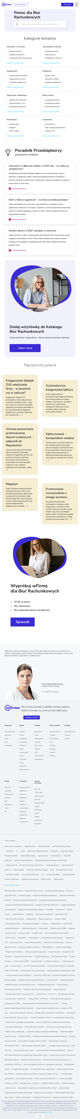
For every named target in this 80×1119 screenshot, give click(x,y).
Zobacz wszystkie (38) (50, 87)
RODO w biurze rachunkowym (15, 1032)
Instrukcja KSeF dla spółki (20, 1069)
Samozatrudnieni (10, 732)
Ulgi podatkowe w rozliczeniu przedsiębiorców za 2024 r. (41, 1003)
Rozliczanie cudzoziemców (44, 914)
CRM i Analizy (14, 131)
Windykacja (29, 914)
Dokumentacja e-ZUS (17, 103)
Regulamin (38, 824)
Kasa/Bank (50, 910)
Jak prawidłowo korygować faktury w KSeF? (33, 1041)
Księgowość (12, 71)
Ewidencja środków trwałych (14, 891)
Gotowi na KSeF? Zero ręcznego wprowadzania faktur (53, 1022)
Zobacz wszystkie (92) (50, 111)
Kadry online (47, 95)
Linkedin (67, 739)
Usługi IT (22, 732)
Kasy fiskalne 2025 (60, 989)
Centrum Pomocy (55, 732)
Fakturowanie (14, 124)
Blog (51, 742)
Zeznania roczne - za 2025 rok (29, 1083)
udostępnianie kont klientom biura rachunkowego (51, 860)
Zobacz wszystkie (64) (15, 87)
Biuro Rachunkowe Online (8, 804)
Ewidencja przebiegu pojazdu (55, 891)
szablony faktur (59, 879)
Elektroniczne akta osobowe (15, 919)
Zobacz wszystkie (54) (50, 63)
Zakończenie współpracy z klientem (21, 1013)
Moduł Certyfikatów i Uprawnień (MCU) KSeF (51, 1050)
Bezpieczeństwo (15, 51)
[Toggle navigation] (76, 4)
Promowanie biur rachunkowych (20, 58)
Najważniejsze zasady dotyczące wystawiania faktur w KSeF (37, 1088)
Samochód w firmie (52, 79)
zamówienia (9, 851)
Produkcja (23, 745)
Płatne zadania (10, 938)
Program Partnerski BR (21, 961)
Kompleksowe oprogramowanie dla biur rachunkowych (50, 1036)
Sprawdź (22, 622)
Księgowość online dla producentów (47, 905)
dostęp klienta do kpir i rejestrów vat (32, 865)
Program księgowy (25, 895)
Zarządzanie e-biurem (51, 46)
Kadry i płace (38, 745)
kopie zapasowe (30, 846)
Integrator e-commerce (52, 961)
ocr (17, 851)
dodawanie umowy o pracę (30, 879)
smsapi (22, 851)
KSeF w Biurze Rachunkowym (34, 1027)
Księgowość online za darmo (34, 891)
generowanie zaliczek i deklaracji (38, 851)
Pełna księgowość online (59, 957)
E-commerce (23, 742)
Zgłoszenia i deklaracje (17, 95)
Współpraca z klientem (53, 58)
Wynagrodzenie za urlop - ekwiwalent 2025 (20, 994)
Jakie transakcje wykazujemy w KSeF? (34, 1046)
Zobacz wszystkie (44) (15, 63)
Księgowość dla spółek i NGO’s (63, 1097)
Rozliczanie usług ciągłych (31, 924)
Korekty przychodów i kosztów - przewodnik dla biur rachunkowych (52, 1018)
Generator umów (24, 933)
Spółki (6, 739)
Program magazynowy (42, 957)
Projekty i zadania (60, 919)
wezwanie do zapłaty (12, 875)
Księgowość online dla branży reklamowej (31, 910)
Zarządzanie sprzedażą (13, 924)
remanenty (54, 851)
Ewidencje (46, 71)
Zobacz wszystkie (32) (50, 136)
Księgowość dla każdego (63, 947)
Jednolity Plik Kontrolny (18, 100)
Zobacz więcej (25, 348)
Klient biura (12, 119)
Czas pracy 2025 (52, 980)
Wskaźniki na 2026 (24, 1036)
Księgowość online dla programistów (45, 895)
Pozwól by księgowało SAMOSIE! (34, 966)
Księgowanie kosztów (17, 79)
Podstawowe (50, 124)
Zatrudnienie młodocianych (14, 1027)
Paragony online (16, 966)
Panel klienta (22, 938)
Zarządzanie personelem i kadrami (52, 938)
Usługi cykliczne (56, 924)
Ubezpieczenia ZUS (61, 914)
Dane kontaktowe (70, 732)
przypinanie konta (11, 865)
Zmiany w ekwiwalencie (23, 1097)
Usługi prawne (24, 770)
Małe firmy (8, 735)
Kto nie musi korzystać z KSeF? (24, 1050)
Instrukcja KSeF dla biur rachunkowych (43, 1069)
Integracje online (25, 787)
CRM (36, 752)
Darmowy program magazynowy (35, 952)
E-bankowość (60, 910)
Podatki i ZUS (50, 131)
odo (42, 875)
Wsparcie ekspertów (16, 55)
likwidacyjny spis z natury (64, 870)
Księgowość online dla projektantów (25, 900)
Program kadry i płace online (23, 957)
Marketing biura (34, 938)
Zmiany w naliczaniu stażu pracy (31, 1060)
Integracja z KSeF (36, 961)
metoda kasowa (43, 856)
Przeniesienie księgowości (46, 985)
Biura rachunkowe (20, 4)
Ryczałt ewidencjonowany (33, 942)
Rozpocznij (67, 4)
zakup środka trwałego (27, 856)
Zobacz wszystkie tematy (12, 885)
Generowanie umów (52, 106)
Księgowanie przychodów (18, 75)
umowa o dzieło (46, 879)
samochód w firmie (44, 846)
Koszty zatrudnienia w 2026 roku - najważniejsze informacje (43, 1064)
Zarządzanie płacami (52, 100)
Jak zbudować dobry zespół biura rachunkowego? (42, 1032)
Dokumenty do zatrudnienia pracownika (59, 1027)
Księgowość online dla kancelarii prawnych (53, 900)
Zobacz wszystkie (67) (15, 136)
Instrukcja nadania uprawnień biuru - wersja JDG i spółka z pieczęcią (37, 1074)
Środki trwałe (50, 75)
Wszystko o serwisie (16, 46)
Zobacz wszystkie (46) (15, 111)
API (6, 811)
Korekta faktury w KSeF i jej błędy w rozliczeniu (32, 230)
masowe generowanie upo (30, 875)
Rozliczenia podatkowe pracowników (57, 933)
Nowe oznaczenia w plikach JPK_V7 (46, 1079)
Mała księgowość (47, 947)
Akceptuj (40, 1115)
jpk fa (52, 870)
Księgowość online (54, 952)
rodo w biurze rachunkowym (13, 846)
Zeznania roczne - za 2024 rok (45, 994)
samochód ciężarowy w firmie (61, 846)
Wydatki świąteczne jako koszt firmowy (31, 980)
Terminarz (45, 924)
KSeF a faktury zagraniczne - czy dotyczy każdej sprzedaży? (38, 199)
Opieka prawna (31, 919)
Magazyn (12, 127)
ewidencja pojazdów (52, 865)
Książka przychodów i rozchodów (29, 947)
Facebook (68, 735)
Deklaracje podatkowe (17, 106)
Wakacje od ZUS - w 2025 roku (38, 999)
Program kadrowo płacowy (14, 952)
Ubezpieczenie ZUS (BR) (58, 928)
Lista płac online (37, 933)
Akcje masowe (50, 55)
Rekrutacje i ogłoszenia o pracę (54, 942)
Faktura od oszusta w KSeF (43, 1093)
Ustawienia (47, 119)
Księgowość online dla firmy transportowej (19, 905)
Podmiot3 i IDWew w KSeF (50, 1083)
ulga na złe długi (19, 870)
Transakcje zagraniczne (17, 82)
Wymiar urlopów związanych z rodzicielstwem (50, 1013)
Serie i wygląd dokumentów (55, 127)
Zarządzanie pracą (51, 51)
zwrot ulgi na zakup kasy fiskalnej (37, 870)
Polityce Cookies (48, 1112)
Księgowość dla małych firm (42, 1097)
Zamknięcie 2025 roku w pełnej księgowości (38, 989)
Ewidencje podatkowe (53, 82)
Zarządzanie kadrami (52, 103)
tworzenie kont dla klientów (23, 860)
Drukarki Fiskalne (18, 914)
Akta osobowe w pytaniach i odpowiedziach (20, 1022)
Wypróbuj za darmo (31, 717)
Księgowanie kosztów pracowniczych (33, 971)
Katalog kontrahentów (29, 928)
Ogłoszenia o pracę (16, 942)
